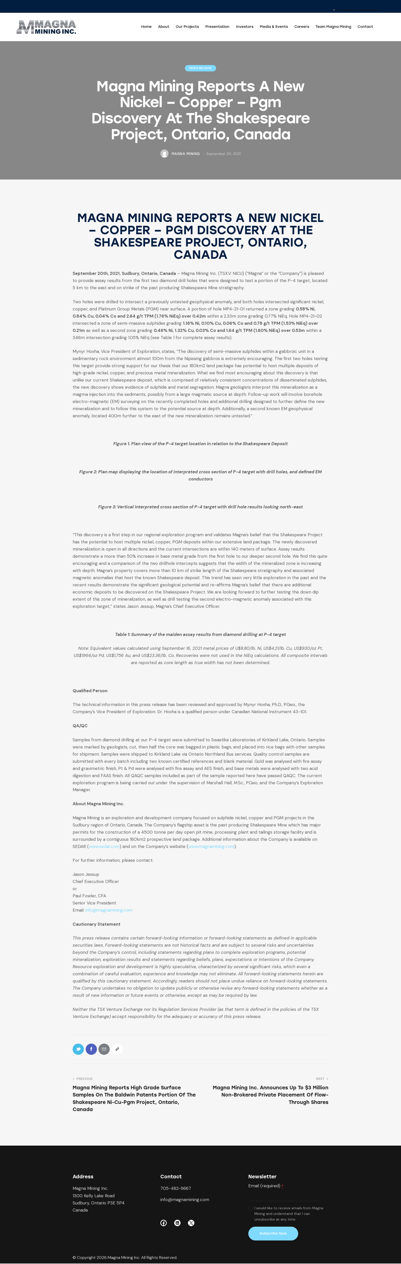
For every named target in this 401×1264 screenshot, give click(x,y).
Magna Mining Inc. (124, 1258)
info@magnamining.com (109, 910)
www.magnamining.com (212, 846)
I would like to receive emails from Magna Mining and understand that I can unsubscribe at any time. (288, 1214)
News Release (200, 68)
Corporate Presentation (358, 10)
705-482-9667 (175, 1189)
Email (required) (265, 1186)
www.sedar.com (104, 846)
